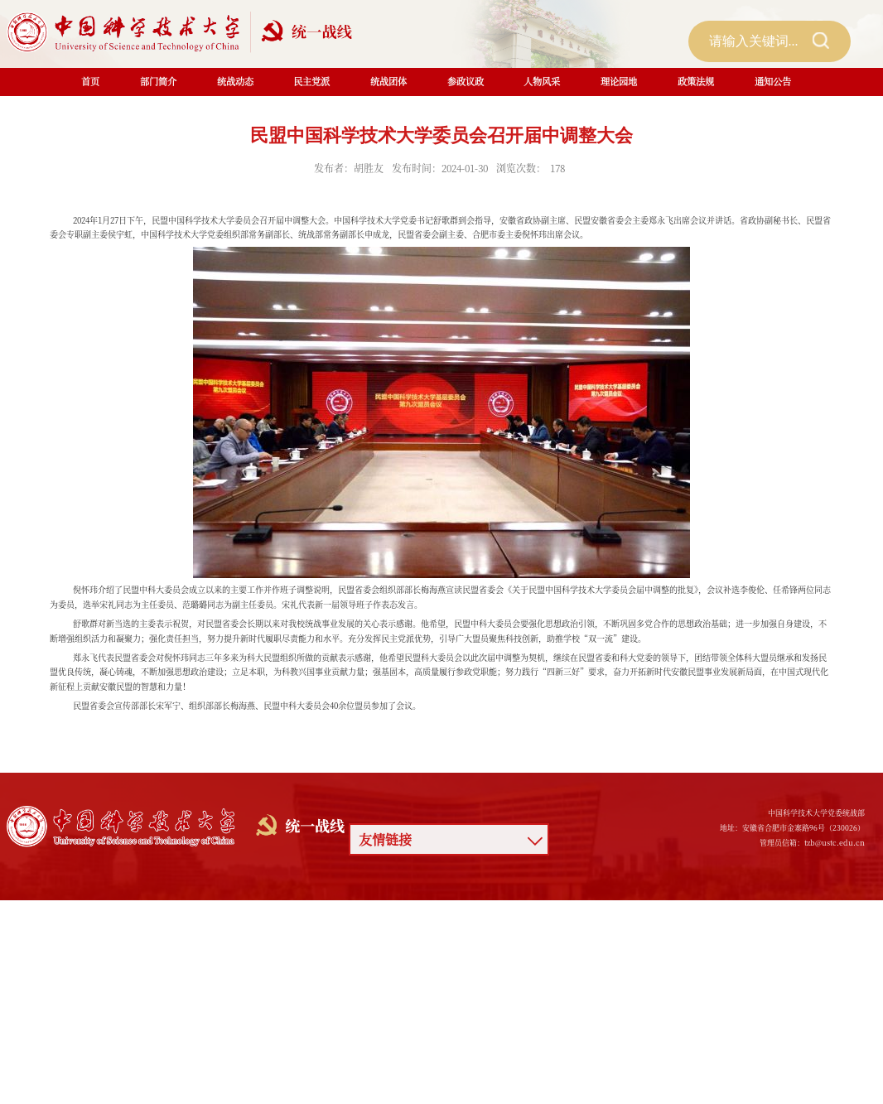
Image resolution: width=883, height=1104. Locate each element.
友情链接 (385, 839)
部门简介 (158, 81)
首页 (90, 81)
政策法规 (696, 81)
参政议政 (465, 81)
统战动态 (235, 81)
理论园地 (619, 81)
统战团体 (388, 81)
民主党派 (311, 81)
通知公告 (773, 81)
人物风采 (542, 81)
